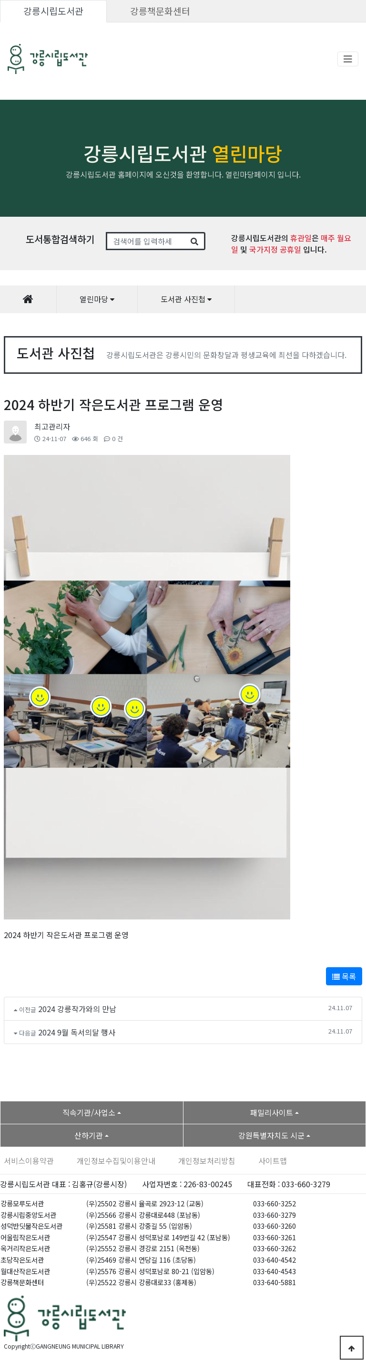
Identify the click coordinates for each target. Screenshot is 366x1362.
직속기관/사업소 (88, 1112)
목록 (344, 976)
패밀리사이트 (271, 1112)
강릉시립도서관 (53, 11)
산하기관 (88, 1135)
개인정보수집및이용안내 (116, 1160)
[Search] (145, 241)
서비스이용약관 (29, 1160)
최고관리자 (52, 426)
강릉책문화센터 (160, 11)
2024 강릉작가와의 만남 (77, 1008)
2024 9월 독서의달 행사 (76, 1032)
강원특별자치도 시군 (271, 1135)
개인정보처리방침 (206, 1160)
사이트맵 (272, 1160)
